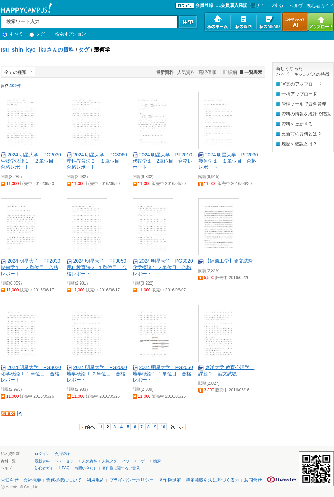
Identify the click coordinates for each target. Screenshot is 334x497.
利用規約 (95, 480)
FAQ (66, 468)
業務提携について (64, 480)
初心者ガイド (320, 5)
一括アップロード (299, 94)
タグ (37, 33)
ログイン (42, 454)
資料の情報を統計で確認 (306, 114)
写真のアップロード (301, 84)
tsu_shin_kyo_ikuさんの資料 (37, 50)
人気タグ (109, 461)
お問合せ (253, 480)
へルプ (296, 5)
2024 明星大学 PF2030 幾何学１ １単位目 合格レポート (230, 161)
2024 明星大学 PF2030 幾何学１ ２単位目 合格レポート (33, 267)
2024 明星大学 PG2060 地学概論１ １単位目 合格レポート (165, 374)
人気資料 (186, 72)
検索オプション (70, 33)
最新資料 (42, 461)
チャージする (266, 5)
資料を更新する (297, 123)
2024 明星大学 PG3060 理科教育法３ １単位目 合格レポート (99, 161)
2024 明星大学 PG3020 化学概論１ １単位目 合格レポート (33, 374)
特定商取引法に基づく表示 (212, 480)
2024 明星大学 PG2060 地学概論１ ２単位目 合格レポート (99, 374)
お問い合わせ (85, 468)
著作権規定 (170, 480)
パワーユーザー (135, 461)
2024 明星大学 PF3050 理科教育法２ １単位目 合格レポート (99, 267)
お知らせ (10, 480)
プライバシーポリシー (131, 480)
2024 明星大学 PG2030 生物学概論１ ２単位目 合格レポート (33, 161)
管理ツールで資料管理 (303, 104)
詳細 (232, 72)
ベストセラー (66, 461)
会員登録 (204, 5)
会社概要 (32, 480)
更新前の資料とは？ (301, 133)
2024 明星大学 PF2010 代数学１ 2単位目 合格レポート (165, 161)
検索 (157, 461)
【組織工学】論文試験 (229, 261)
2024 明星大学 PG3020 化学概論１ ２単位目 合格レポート (163, 267)
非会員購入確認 (231, 5)
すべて (12, 33)
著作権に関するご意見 (121, 468)
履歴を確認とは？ (299, 143)
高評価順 (207, 72)
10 (163, 426)
